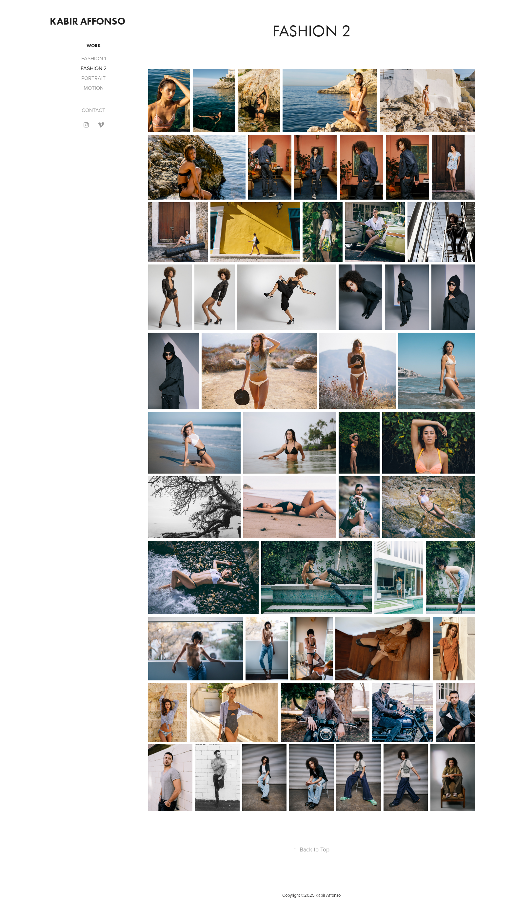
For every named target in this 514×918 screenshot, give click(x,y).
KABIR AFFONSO (87, 21)
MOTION (94, 87)
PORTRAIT (93, 78)
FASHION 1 (93, 58)
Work (94, 46)
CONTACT (93, 110)
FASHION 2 (94, 68)
